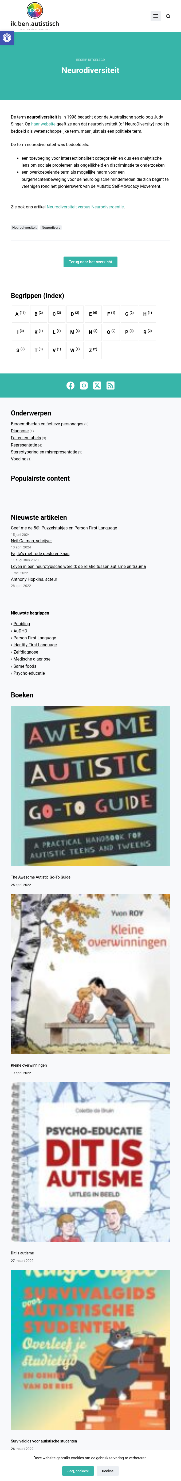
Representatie (24, 445)
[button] (7, 38)
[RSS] (111, 385)
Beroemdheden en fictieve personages (47, 423)
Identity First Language (35, 644)
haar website (44, 124)
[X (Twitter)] (97, 385)
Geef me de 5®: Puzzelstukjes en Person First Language (64, 527)
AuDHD (20, 630)
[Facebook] (70, 385)
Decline (107, 1471)
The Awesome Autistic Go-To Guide (41, 877)
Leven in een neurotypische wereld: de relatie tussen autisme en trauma (78, 566)
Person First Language (35, 637)
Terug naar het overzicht (90, 261)
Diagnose (20, 430)
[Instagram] (84, 385)
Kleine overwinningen (29, 1065)
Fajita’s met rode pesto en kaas (40, 553)
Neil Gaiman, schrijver (31, 540)
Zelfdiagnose (26, 652)
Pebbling (22, 623)
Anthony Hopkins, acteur (34, 579)
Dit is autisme (22, 1253)
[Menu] (156, 16)
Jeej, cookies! (78, 1471)
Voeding (18, 458)
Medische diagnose (32, 659)
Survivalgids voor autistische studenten (44, 1441)
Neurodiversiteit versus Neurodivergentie (85, 206)
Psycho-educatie (29, 673)
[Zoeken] (168, 16)
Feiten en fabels (26, 437)
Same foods (25, 666)
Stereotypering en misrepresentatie (44, 452)
